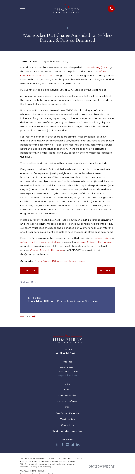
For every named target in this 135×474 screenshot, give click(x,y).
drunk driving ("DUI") (96, 67)
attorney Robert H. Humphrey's (94, 242)
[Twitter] (57, 444)
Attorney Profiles (67, 395)
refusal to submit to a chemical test (40, 242)
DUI (67, 407)
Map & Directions (67, 375)
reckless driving (103, 238)
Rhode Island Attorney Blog (67, 431)
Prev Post (29, 270)
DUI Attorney (59, 261)
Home (67, 389)
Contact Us (67, 425)
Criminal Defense (67, 401)
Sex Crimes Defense (67, 413)
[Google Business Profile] (67, 444)
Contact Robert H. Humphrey (47, 250)
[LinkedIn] (77, 444)
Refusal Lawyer (77, 261)
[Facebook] (62, 444)
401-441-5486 (67, 353)
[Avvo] (72, 444)
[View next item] (33, 316)
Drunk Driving (43, 261)
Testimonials (67, 419)
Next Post (105, 270)
